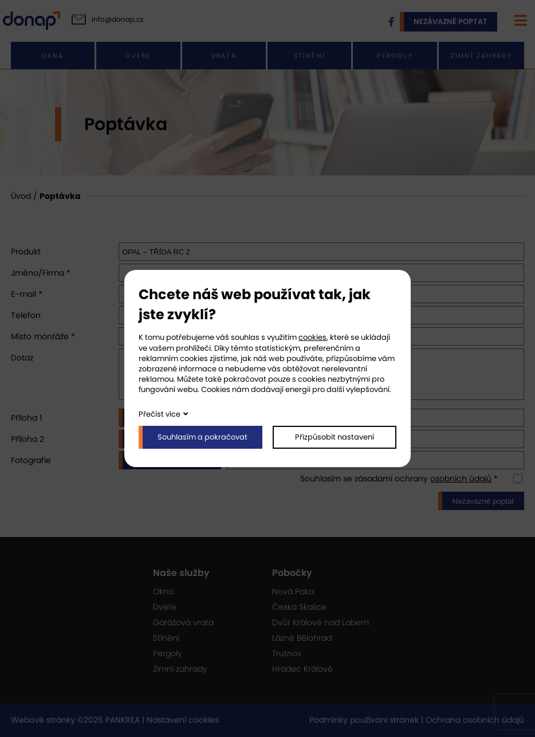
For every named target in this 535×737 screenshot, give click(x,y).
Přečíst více (159, 414)
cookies (312, 337)
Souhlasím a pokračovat (202, 437)
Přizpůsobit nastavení (334, 437)
